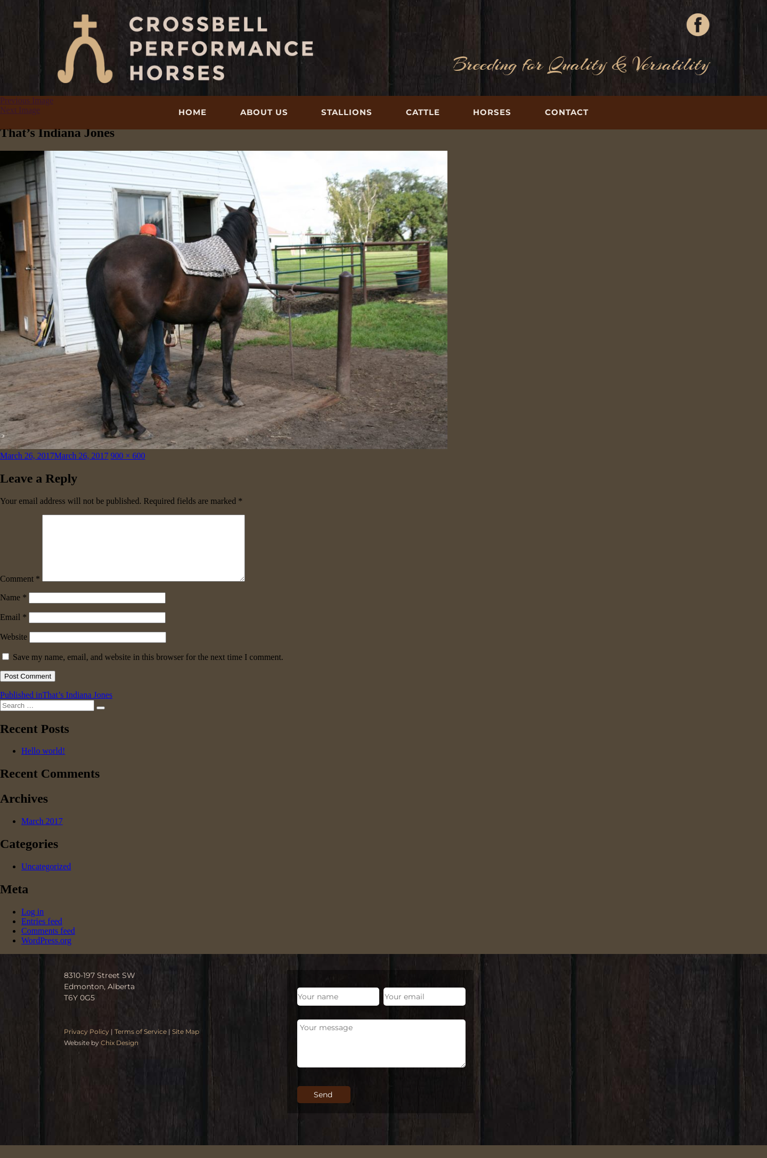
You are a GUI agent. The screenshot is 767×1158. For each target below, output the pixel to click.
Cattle (423, 112)
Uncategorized (46, 879)
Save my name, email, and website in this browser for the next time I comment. (148, 669)
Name (13, 610)
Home (192, 112)
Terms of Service (141, 1044)
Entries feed (41, 934)
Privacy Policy (86, 1044)
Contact (567, 112)
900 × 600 (128, 455)
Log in (32, 924)
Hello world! (43, 763)
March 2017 (42, 833)
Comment (20, 591)
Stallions (346, 112)
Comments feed (48, 943)
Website (13, 649)
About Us (264, 112)
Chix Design (119, 1055)
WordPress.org (46, 953)
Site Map (185, 1044)
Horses (492, 112)
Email (13, 629)
